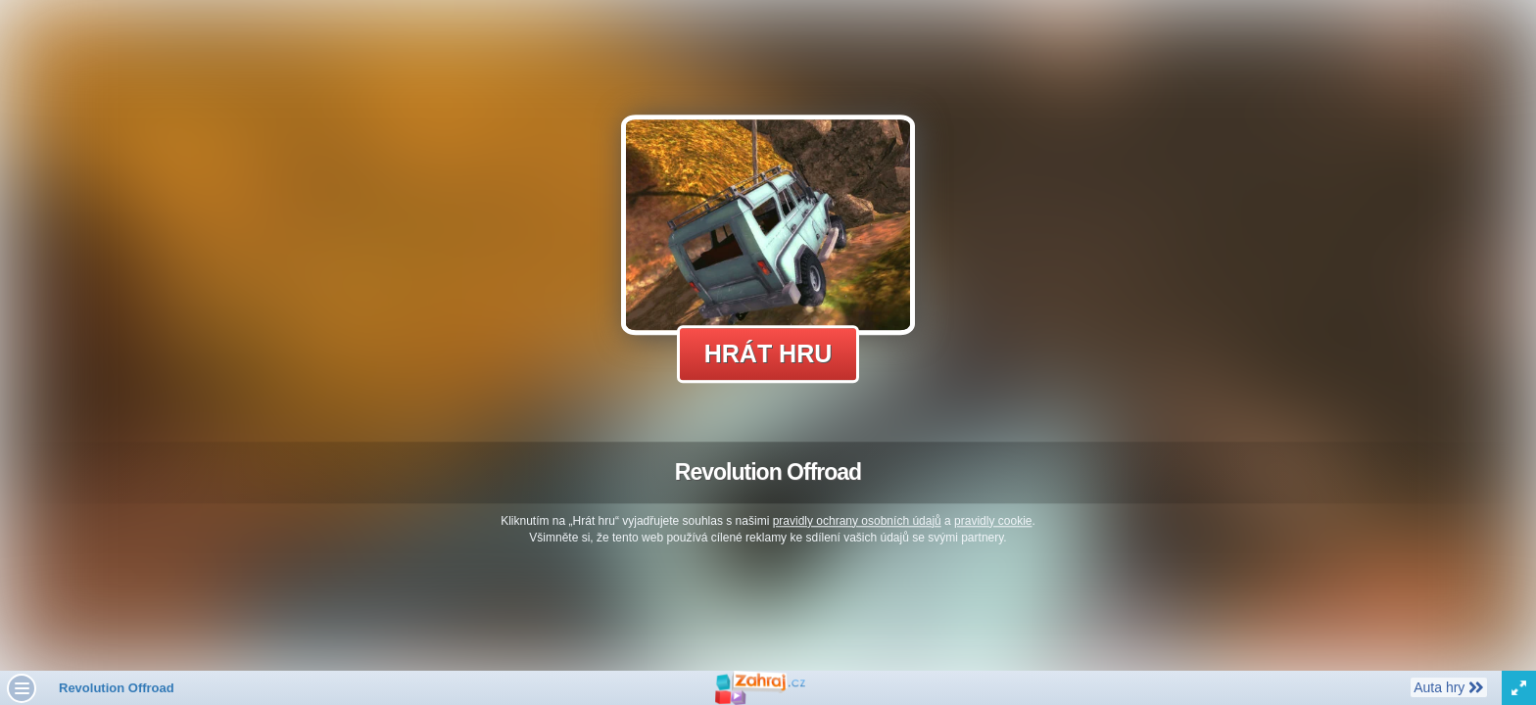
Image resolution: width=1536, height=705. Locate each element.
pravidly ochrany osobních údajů (857, 521)
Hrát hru (768, 353)
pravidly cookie (993, 521)
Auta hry (1448, 686)
